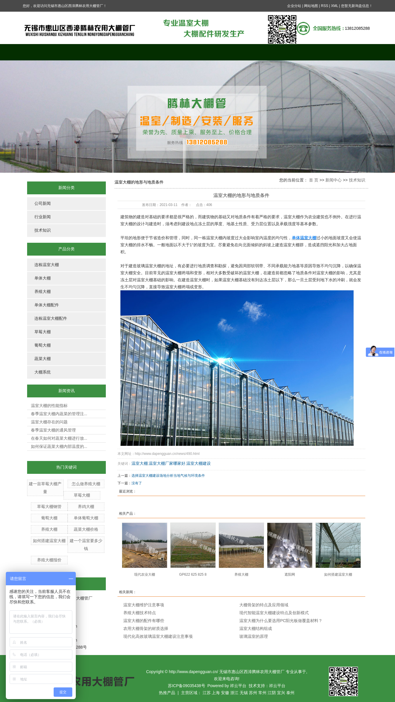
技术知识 (42, 230)
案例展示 (175, 52)
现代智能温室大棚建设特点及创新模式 (274, 612)
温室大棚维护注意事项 (143, 605)
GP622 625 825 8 (192, 574)
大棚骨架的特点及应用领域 (263, 605)
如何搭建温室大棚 (49, 540)
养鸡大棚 (86, 506)
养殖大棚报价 (49, 560)
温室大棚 (139, 463)
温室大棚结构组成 (255, 628)
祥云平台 (238, 685)
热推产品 (167, 692)
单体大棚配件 (46, 305)
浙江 (234, 692)
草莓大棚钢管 (49, 506)
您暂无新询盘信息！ (357, 6)
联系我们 (350, 52)
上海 (216, 692)
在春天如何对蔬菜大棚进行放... (59, 438)
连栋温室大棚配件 (50, 318)
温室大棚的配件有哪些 (143, 620)
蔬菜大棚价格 (86, 529)
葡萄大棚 (42, 345)
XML (334, 6)
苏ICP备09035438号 (186, 685)
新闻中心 (219, 52)
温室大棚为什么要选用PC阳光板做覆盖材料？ (280, 620)
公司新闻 (42, 203)
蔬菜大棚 (42, 359)
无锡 (244, 692)
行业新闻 (42, 217)
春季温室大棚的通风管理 (53, 430)
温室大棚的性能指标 (49, 405)
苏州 (253, 692)
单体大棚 (42, 278)
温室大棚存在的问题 (49, 422)
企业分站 (294, 6)
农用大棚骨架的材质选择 (145, 628)
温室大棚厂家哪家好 (167, 463)
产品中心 (132, 52)
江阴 (272, 692)
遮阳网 (290, 574)
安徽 (225, 692)
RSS (324, 6)
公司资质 (307, 52)
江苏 (207, 692)
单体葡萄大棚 (86, 518)
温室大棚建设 (198, 463)
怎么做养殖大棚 (86, 483)
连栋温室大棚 (46, 265)
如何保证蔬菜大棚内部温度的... (59, 446)
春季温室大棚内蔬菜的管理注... (59, 413)
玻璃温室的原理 (253, 636)
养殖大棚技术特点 (139, 612)
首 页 (313, 180)
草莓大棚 (42, 332)
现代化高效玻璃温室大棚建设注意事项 (158, 636)
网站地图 (311, 6)
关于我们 (88, 52)
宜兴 (281, 692)
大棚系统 (42, 372)
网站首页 (44, 52)
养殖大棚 (42, 291)
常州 (262, 692)
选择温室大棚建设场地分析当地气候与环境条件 (168, 476)
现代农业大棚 (144, 574)
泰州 (290, 692)
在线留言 (263, 52)
